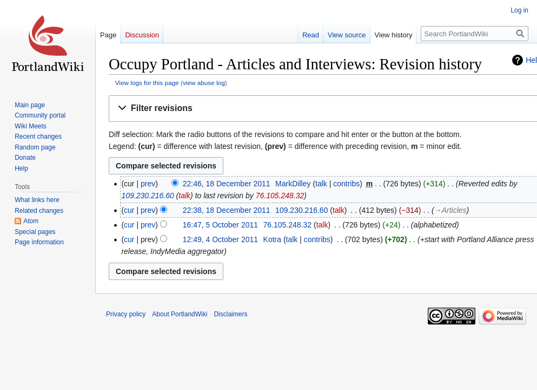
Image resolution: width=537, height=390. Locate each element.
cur (129, 210)
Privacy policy (125, 314)
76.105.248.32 (280, 195)
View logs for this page (147, 82)
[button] (325, 108)
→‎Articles (450, 210)
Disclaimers (230, 314)
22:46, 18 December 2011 (226, 183)
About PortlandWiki (179, 314)
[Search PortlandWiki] (474, 33)
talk (321, 183)
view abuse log (204, 82)
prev (148, 183)
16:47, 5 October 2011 (220, 224)
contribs (346, 183)
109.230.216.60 (147, 195)
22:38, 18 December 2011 (226, 210)
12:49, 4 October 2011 (220, 239)
